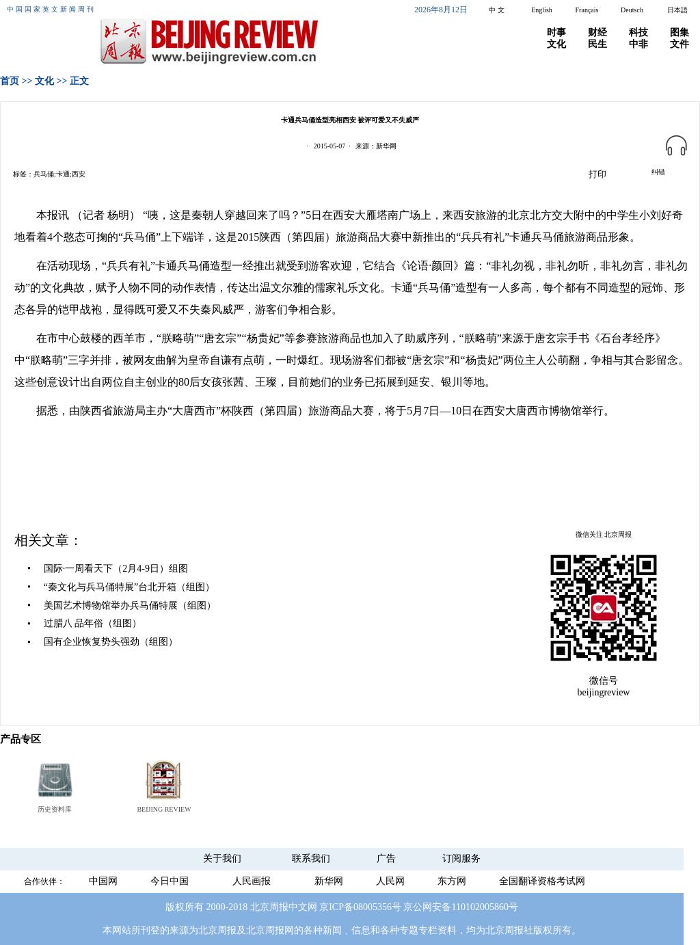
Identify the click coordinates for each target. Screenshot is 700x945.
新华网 (328, 881)
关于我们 (222, 858)
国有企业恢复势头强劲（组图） (111, 642)
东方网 (452, 881)
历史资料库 (55, 809)
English (541, 10)
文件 (679, 44)
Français (587, 10)
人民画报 (251, 881)
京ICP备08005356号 (360, 907)
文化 (556, 44)
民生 (597, 44)
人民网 (390, 881)
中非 (638, 44)
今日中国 (169, 881)
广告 (386, 858)
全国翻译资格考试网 (542, 881)
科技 (638, 32)
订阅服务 (461, 858)
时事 (556, 32)
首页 (9, 81)
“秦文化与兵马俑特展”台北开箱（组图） (129, 587)
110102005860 (479, 907)
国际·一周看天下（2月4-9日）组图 (116, 568)
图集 (679, 32)
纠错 (658, 172)
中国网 (103, 881)
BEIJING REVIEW (164, 809)
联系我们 (311, 858)
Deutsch (632, 10)
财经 (597, 32)
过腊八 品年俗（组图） (93, 623)
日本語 (677, 10)
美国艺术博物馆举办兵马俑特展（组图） (130, 605)
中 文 (496, 10)
